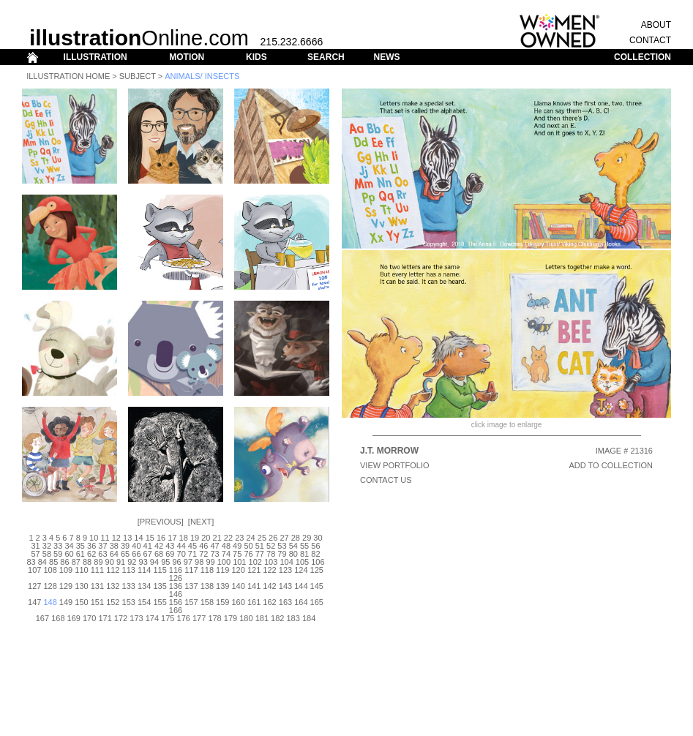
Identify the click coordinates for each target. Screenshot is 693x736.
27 (284, 537)
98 (199, 561)
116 (175, 570)
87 (76, 561)
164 (300, 602)
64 (114, 553)
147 (34, 602)
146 (175, 594)
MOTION (186, 57)
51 (259, 545)
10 (93, 537)
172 (120, 618)
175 (167, 618)
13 (127, 537)
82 (315, 553)
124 (300, 570)
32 (46, 545)
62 (91, 553)
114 (144, 570)
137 (191, 586)
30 (317, 537)
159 (222, 602)
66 (136, 553)
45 (192, 545)
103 (270, 561)
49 (237, 545)
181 (262, 618)
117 (191, 570)
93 (143, 561)
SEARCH (326, 57)
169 (73, 618)
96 (176, 561)
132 (112, 586)
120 (238, 570)
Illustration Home (68, 76)
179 (230, 618)
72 (203, 553)
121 (254, 570)
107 (34, 570)
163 (285, 602)
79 (281, 553)
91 (120, 561)
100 (224, 561)
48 (226, 545)
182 (277, 618)
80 (293, 553)
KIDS (256, 57)
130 (81, 586)
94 (154, 561)
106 (317, 561)
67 (147, 553)
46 (203, 545)
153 (128, 602)
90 (109, 561)
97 (188, 561)
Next (200, 521)
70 (181, 553)
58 (46, 553)
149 (65, 602)
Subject (137, 76)
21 (217, 537)
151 (97, 602)
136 (175, 586)
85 (53, 561)
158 (207, 602)
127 (34, 586)
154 (144, 602)
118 (207, 570)
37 (102, 545)
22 (228, 537)
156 (175, 602)
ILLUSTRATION (95, 57)
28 (295, 537)
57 (35, 553)
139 (222, 586)
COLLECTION (642, 57)
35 (80, 545)
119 (222, 570)
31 (35, 545)
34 (68, 545)
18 (183, 537)
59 (57, 553)
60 (68, 553)
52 (270, 545)
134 (144, 586)
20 (205, 537)
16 (161, 537)
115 (159, 570)
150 (81, 602)
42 (158, 545)
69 (169, 553)
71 (192, 553)
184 (308, 618)
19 (194, 537)
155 (159, 602)
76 (248, 553)
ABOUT (656, 25)
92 (131, 561)
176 (183, 618)
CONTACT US (386, 480)
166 (175, 610)
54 (293, 545)
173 (136, 618)
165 (316, 602)
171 (104, 618)
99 (210, 561)
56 (315, 545)
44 (181, 545)
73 (214, 553)
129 (65, 586)
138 (207, 586)
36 (91, 545)
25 (262, 537)
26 (273, 537)
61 (80, 553)
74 (226, 553)
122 (269, 570)
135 (159, 586)
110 (81, 570)
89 (98, 561)
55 (304, 545)
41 (147, 545)
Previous (160, 521)
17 (172, 537)
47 (214, 545)
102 (255, 561)
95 (165, 561)
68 (158, 553)
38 (114, 545)
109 (65, 570)
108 (49, 570)
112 (112, 570)
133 (128, 586)
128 (49, 586)
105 (302, 561)
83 (30, 561)
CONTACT (650, 40)
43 (169, 545)
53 (281, 545)
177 (199, 618)
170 (89, 618)
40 (136, 545)
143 (285, 586)
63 (102, 553)
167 (42, 618)
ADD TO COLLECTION (611, 465)
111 (97, 570)
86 (64, 561)
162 (269, 602)
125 (316, 570)
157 (191, 602)
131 (97, 586)
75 (237, 553)
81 (304, 553)
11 (104, 537)
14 (138, 537)
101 (239, 561)
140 (238, 586)
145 (316, 586)
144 (300, 586)
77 (259, 553)
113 (128, 570)
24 (250, 537)
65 (125, 553)
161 (254, 602)
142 (269, 586)
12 (116, 537)
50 (248, 545)
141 (254, 586)
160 (238, 602)
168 (57, 618)
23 (239, 537)
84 (42, 561)
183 (292, 618)
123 (285, 570)
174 (152, 618)
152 (112, 602)
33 (57, 545)
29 (306, 537)
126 (175, 578)
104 (286, 561)
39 (125, 545)
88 (87, 561)
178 (214, 618)
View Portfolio (395, 465)
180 (245, 618)
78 (270, 553)
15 (150, 537)
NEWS (386, 57)
